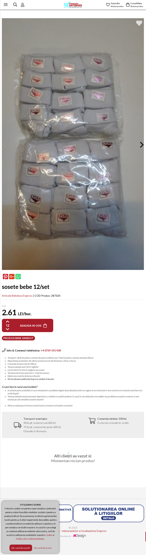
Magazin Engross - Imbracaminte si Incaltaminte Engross (73, 530)
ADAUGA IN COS (30, 325)
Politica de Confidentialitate (30, 538)
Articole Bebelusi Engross (17, 295)
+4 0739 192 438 (51, 350)
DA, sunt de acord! (20, 547)
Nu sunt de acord (42, 547)
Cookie (48, 535)
